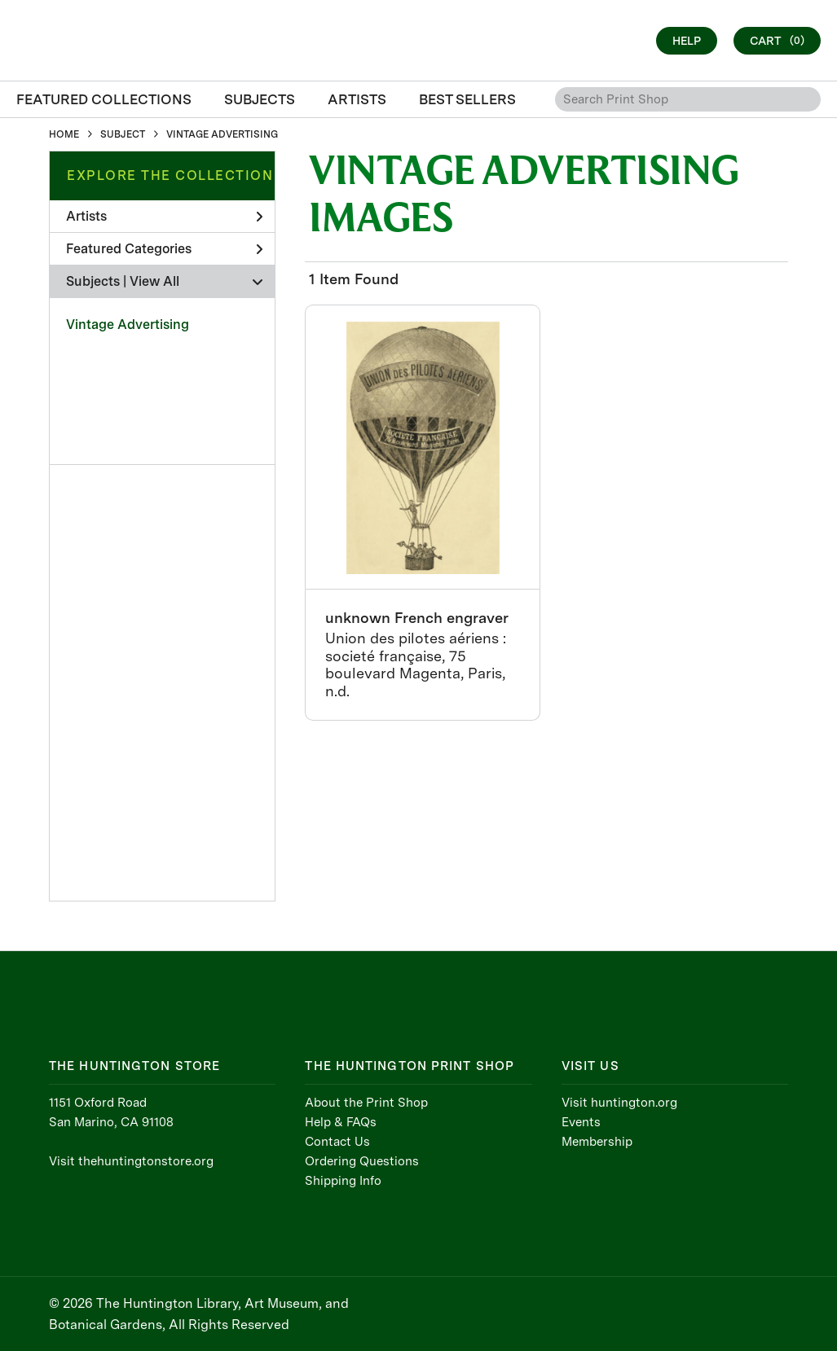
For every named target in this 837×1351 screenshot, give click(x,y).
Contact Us (337, 1141)
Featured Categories (164, 249)
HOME (64, 134)
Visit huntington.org (619, 1102)
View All (154, 281)
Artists (164, 216)
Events (581, 1122)
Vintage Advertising (127, 324)
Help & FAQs (341, 1122)
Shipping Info (343, 1180)
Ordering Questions (362, 1161)
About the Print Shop (366, 1102)
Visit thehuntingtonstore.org (131, 1161)
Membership (597, 1141)
